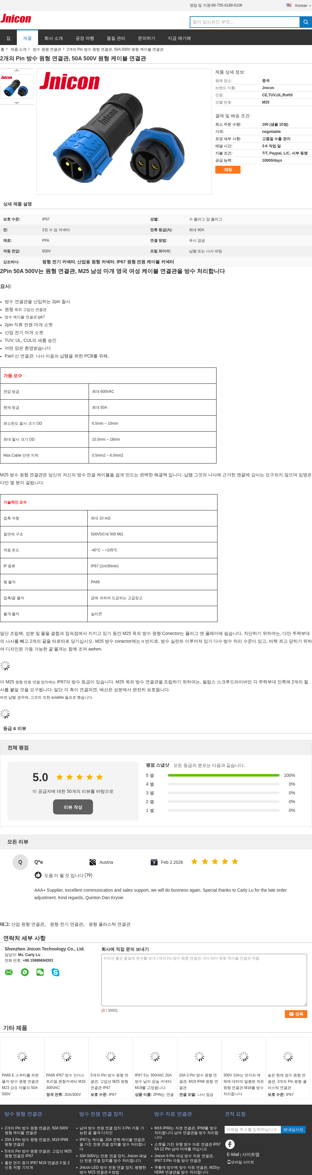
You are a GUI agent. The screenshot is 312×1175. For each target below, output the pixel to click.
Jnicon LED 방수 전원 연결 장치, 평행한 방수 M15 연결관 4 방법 (113, 1169)
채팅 (228, 169)
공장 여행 (85, 38)
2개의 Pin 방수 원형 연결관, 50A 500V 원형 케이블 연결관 (36, 1130)
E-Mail (233, 1154)
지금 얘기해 (179, 38)
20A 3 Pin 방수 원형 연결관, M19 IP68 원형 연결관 (198, 1081)
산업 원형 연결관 (27, 924)
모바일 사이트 (240, 1162)
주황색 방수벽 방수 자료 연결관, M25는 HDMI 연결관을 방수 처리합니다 (187, 1169)
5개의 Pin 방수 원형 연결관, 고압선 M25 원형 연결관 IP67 (109, 1081)
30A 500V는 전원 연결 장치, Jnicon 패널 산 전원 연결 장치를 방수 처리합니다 (113, 1158)
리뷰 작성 (73, 807)
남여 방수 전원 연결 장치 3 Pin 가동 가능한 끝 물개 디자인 (112, 1130)
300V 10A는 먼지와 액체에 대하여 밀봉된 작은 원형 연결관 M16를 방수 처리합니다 (243, 1084)
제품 (27, 38)
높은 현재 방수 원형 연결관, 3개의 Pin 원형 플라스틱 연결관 (287, 1081)
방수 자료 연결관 (173, 1114)
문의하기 (146, 38)
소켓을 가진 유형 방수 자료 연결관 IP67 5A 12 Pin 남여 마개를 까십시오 (187, 1146)
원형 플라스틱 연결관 (109, 924)
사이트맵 (251, 1154)
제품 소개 (19, 49)
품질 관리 (116, 38)
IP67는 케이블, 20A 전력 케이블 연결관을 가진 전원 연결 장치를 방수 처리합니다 (113, 1144)
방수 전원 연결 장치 (101, 1114)
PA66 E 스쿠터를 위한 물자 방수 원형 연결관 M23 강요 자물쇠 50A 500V (20, 1084)
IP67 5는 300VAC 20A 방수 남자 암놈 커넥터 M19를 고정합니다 (153, 1081)
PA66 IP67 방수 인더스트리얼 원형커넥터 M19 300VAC (65, 1081)
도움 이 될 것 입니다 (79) (68, 875)
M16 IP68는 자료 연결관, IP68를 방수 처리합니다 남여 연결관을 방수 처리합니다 (186, 1133)
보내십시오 (293, 1129)
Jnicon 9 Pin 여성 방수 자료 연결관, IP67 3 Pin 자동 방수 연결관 (184, 1158)
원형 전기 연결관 (66, 924)
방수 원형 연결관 (47, 49)
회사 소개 (53, 38)
